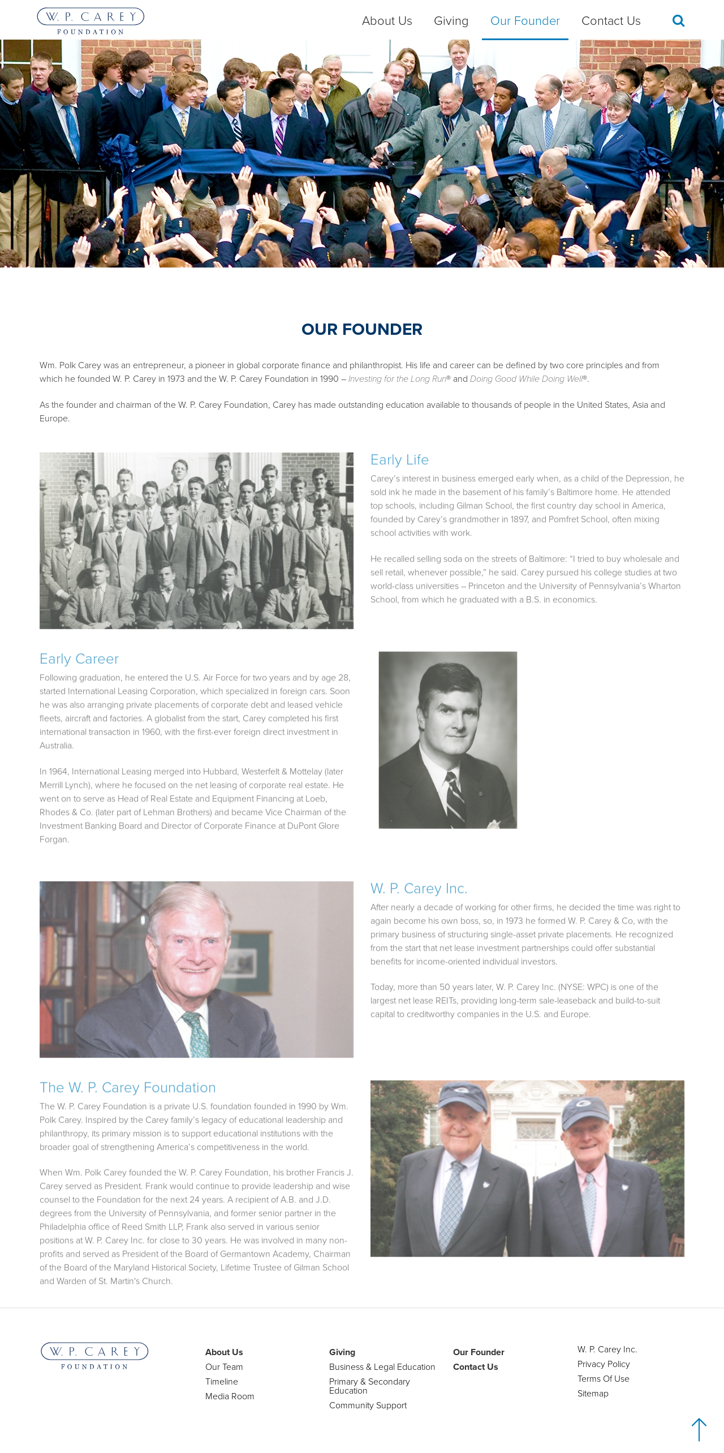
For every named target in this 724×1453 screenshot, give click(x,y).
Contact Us (611, 21)
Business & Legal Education (382, 1367)
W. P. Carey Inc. (607, 1349)
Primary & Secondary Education (369, 1386)
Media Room (230, 1396)
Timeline (221, 1381)
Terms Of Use (604, 1379)
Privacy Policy (604, 1364)
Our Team (224, 1367)
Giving (451, 21)
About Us (387, 21)
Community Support (368, 1405)
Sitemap (593, 1393)
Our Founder (525, 21)
